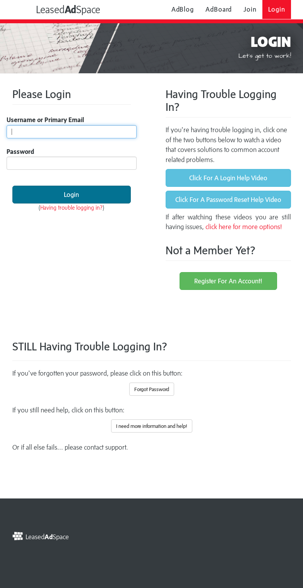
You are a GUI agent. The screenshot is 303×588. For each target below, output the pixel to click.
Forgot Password (151, 389)
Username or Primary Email (45, 120)
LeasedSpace (59, 9)
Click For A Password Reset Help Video (228, 199)
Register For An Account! (228, 281)
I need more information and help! (151, 426)
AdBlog (182, 9)
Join (250, 9)
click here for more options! (243, 227)
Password (20, 151)
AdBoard (218, 9)
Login (276, 9)
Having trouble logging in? (71, 207)
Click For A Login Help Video (228, 178)
